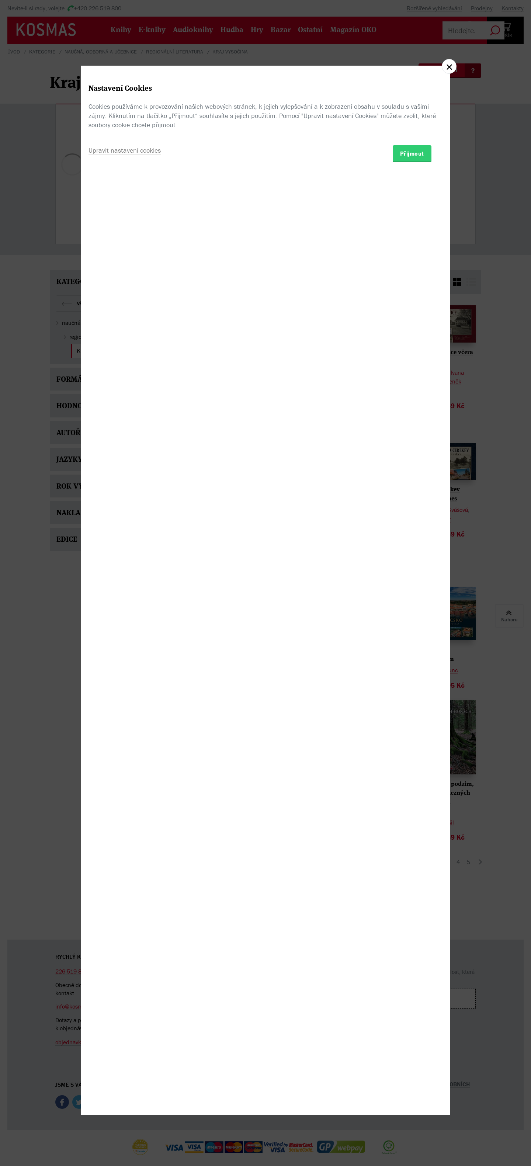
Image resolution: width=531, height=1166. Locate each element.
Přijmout (412, 626)
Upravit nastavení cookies (124, 623)
